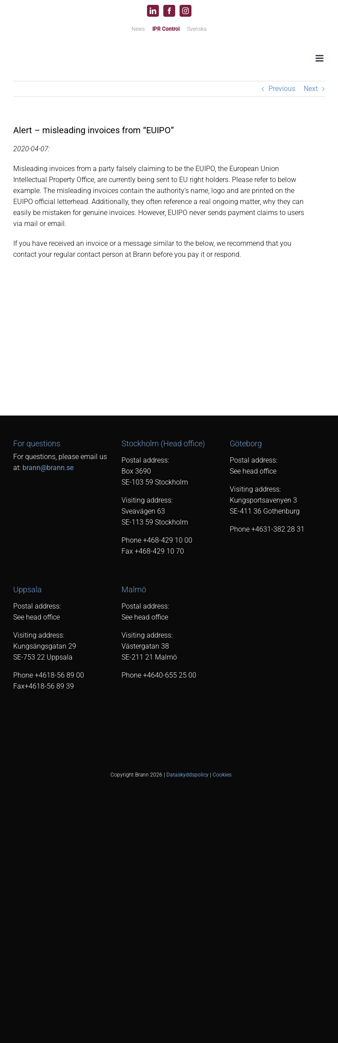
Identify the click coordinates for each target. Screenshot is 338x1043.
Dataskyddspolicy (187, 775)
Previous (281, 88)
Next (311, 88)
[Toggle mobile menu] (320, 58)
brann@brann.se (47, 467)
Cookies (222, 775)
